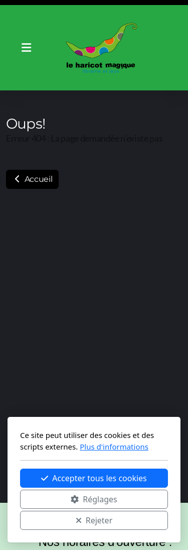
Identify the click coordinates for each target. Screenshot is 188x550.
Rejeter (94, 520)
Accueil (32, 179)
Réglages (94, 499)
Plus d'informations (114, 447)
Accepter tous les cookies (94, 478)
